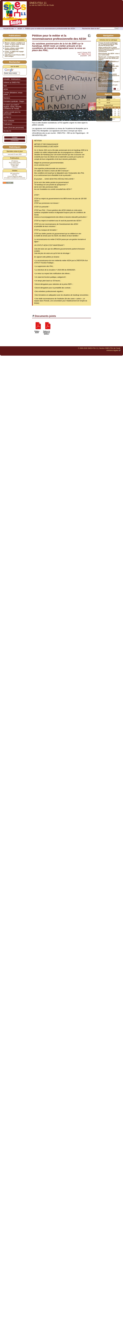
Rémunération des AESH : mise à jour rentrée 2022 (108, 54)
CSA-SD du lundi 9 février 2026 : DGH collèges (15, 55)
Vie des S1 (7, 131)
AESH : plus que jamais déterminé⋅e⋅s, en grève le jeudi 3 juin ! (108, 82)
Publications (7, 124)
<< (99, 100)
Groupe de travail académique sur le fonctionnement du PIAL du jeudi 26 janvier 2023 (108, 44)
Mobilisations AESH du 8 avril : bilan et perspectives (108, 85)
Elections (6, 98)
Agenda (108, 94)
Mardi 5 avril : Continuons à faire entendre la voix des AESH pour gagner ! (108, 58)
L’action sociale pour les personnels (11, 113)
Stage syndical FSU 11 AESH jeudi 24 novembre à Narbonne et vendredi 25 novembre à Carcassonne (108, 49)
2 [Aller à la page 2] (117, 89)
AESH (19, 29)
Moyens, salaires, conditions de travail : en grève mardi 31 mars (15, 43)
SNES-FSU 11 (38, 2)
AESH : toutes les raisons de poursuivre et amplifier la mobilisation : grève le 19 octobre (107, 70)
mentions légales (112, 350)
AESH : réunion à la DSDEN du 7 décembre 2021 (108, 62)
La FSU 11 (7, 117)
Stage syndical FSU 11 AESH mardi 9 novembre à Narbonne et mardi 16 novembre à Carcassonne (108, 76)
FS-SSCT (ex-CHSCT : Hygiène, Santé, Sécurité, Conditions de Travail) (12, 107)
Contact (14, 137)
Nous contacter (8, 121)
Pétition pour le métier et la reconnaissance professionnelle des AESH (50, 29)
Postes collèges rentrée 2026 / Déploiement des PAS (14, 49)
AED (5, 86)
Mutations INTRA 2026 (12, 46)
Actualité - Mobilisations (11, 79)
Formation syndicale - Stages (13, 101)
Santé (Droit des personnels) (13, 128)
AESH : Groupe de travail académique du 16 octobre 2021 (108, 65)
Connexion (14, 141)
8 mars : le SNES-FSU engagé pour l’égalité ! (14, 52)
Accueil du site (8, 29)
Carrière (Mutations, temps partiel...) (12, 93)
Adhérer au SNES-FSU (11, 82)
